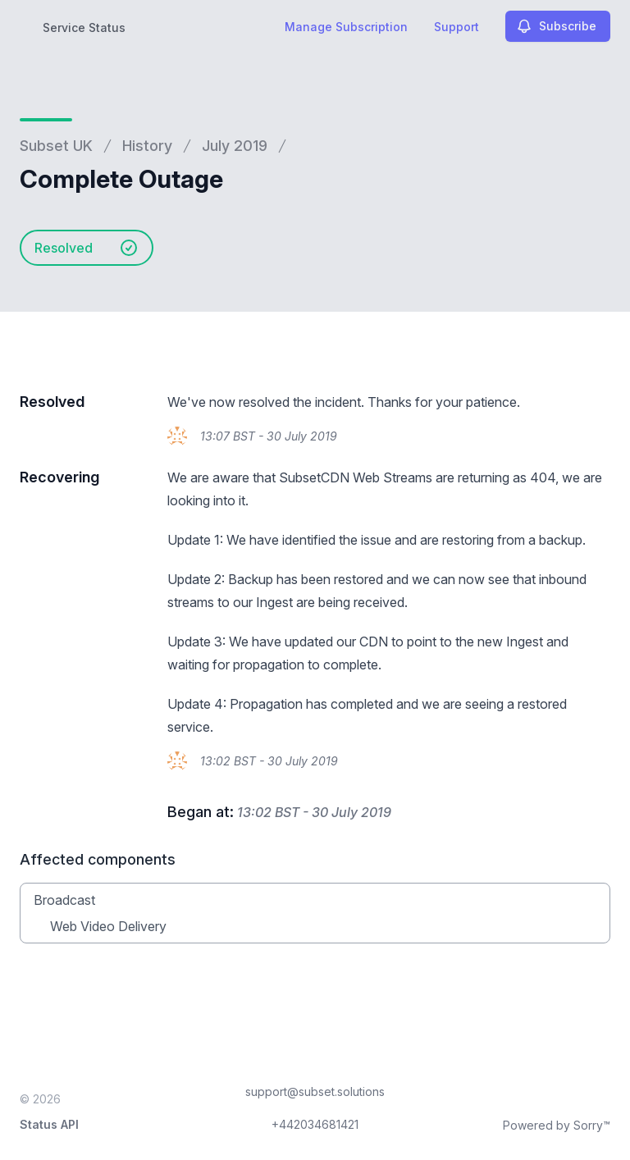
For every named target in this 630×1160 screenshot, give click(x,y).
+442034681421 (315, 1124)
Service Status (84, 27)
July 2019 (234, 145)
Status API (49, 1124)
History (147, 145)
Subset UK (56, 145)
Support (456, 27)
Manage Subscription (346, 27)
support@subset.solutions (315, 1091)
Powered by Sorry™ (556, 1125)
